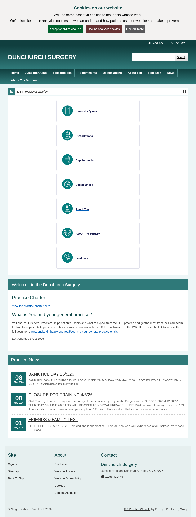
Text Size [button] (177, 42)
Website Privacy (65, 471)
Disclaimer (61, 464)
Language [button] (156, 42)
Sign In (12, 464)
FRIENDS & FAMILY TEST (53, 419)
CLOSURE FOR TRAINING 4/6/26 (60, 394)
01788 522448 (112, 476)
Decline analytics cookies (104, 29)
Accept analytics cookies (65, 29)
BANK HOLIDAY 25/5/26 (32, 91)
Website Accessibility (68, 478)
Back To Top (16, 478)
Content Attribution (66, 492)
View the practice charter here (31, 306)
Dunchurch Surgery (42, 57)
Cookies (60, 485)
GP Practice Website (137, 509)
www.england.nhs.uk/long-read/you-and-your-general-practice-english (75, 331)
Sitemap (13, 471)
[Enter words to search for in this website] (153, 57)
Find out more (135, 29)
